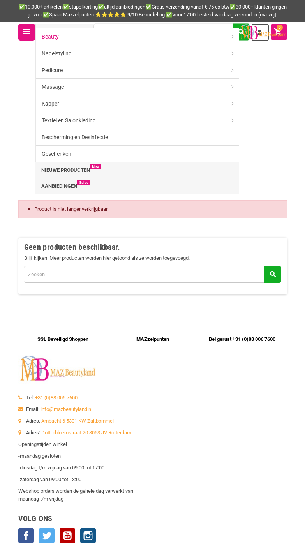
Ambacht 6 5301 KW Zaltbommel (77, 421)
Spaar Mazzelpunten (71, 15)
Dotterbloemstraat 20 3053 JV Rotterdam (86, 433)
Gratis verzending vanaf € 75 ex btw (190, 7)
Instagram (88, 535)
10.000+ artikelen (44, 7)
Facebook (26, 535)
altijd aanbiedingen (124, 7)
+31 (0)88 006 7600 (56, 397)
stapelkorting (83, 7)
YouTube (67, 535)
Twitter (47, 535)
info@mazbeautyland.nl (66, 409)
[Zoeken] (171, 31)
